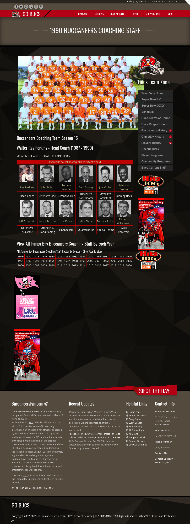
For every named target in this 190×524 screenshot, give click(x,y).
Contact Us (172, 1)
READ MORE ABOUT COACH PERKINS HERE (43, 156)
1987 (105, 256)
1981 (59, 256)
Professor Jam (162, 462)
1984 (82, 256)
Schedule (148, 111)
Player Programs (152, 155)
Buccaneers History (154, 130)
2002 (105, 260)
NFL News (100, 13)
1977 (28, 256)
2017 (105, 265)
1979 (44, 256)
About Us (158, 1)
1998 (75, 260)
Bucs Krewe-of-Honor (156, 118)
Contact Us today (137, 441)
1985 (90, 256)
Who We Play (135, 426)
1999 (82, 260)
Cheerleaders (150, 149)
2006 (21, 265)
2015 (90, 265)
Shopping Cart (153, 13)
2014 (82, 265)
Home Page (135, 411)
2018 (113, 265)
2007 (28, 265)
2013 (75, 265)
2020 (129, 265)
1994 (44, 260)
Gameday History (153, 136)
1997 (67, 260)
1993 (36, 260)
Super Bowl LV (151, 99)
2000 (90, 260)
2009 (44, 265)
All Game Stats (136, 430)
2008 (36, 265)
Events (135, 13)
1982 (67, 256)
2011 (59, 265)
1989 (121, 256)
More (171, 13)
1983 (75, 256)
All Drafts (133, 433)
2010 (52, 265)
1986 (98, 256)
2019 (121, 265)
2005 (129, 260)
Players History (152, 142)
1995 (52, 260)
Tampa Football (137, 437)
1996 (59, 260)
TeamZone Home (153, 93)
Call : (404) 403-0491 (137, 1)
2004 (121, 260)
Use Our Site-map (138, 444)
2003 (113, 260)
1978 (36, 256)
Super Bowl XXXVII (154, 105)
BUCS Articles (118, 13)
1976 (21, 256)
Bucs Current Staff (154, 167)
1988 (113, 256)
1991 (21, 260)
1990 (129, 256)
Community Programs (156, 161)
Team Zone (84, 13)
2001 (98, 260)
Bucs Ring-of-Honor (155, 124)
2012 (67, 265)
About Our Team (137, 415)
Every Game (135, 419)
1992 (28, 260)
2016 (98, 265)
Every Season (136, 422)
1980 (52, 256)
